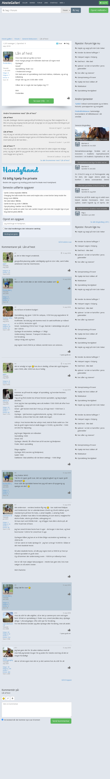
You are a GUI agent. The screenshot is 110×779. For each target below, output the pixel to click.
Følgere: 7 (6, 75)
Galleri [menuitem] (24, 3)
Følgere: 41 (6, 271)
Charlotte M (7, 515)
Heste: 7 (5, 670)
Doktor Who (7, 318)
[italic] (8, 698)
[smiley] (4, 698)
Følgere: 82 (6, 634)
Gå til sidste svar (65, 242)
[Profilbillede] (8, 57)
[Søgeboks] (31, 10)
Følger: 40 (6, 667)
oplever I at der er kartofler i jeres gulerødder (91, 67)
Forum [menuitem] (39, 3)
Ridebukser (82, 86)
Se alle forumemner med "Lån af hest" (55, 160)
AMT (4, 264)
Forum (17, 39)
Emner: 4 (6, 78)
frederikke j (7, 290)
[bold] (12, 698)
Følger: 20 (6, 325)
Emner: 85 (6, 527)
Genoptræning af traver (87, 77)
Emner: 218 (6, 637)
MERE (62, 3)
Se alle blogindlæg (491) (99, 222)
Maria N (6, 400)
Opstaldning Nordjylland (87, 90)
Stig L (83, 212)
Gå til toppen (67, 680)
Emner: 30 (6, 328)
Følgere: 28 (6, 326)
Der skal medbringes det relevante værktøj (22, 228)
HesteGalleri (11, 2)
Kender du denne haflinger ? (89, 52)
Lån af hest (8, 117)
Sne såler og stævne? (86, 73)
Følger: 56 (6, 407)
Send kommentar (61, 721)
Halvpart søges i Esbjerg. (87, 57)
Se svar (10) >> (41, 101)
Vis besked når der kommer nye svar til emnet (21, 720)
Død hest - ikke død (85, 61)
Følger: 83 (6, 632)
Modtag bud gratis (11, 234)
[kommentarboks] (37, 709)
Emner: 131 (6, 272)
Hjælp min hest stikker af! (87, 82)
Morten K (85, 143)
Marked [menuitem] (32, 3)
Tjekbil (78, 104)
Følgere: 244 (7, 669)
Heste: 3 (5, 526)
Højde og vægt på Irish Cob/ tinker (91, 48)
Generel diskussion (29, 39)
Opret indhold (98, 10)
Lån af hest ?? (9, 146)
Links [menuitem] (46, 3)
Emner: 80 (6, 412)
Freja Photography (8, 659)
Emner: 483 (6, 672)
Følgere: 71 (6, 409)
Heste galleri (7, 39)
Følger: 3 (6, 522)
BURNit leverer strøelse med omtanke (92, 208)
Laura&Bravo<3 (8, 624)
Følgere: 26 (6, 524)
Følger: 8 (6, 73)
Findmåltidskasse (82, 111)
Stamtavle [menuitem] (53, 3)
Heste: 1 (5, 411)
